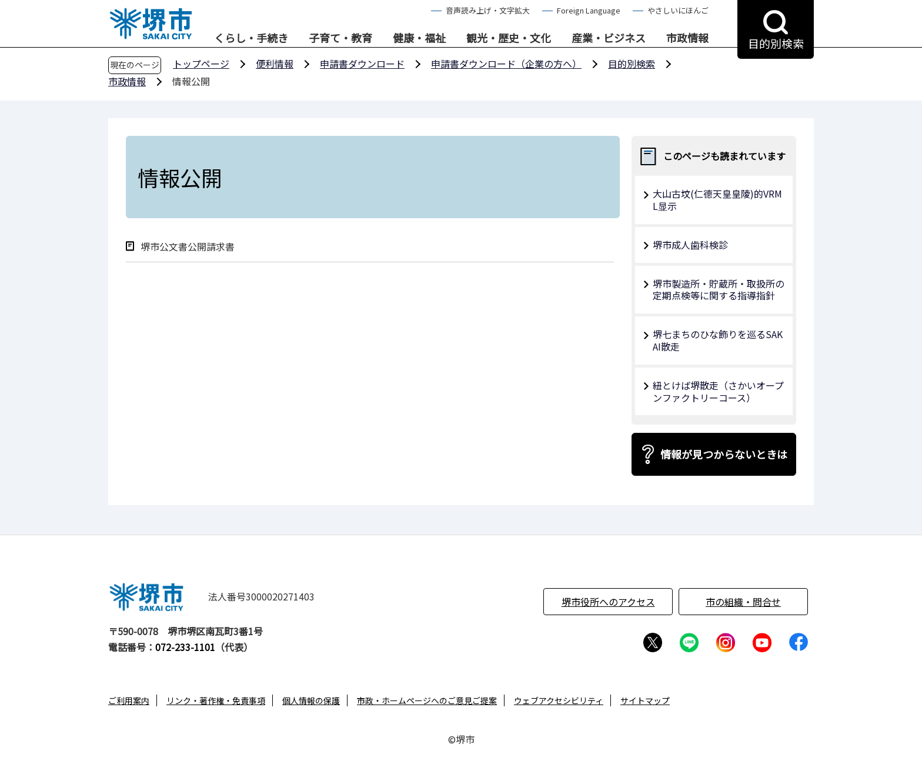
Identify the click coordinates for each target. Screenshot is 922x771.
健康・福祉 (419, 38)
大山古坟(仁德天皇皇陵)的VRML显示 (717, 199)
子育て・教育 (340, 38)
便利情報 (274, 63)
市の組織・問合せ (743, 602)
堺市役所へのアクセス (608, 602)
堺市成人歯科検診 (690, 245)
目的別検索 (631, 63)
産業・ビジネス (609, 38)
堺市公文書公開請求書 (188, 247)
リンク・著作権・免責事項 (215, 700)
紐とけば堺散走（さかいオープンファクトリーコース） (718, 391)
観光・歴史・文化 (508, 38)
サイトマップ (645, 700)
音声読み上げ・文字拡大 (488, 10)
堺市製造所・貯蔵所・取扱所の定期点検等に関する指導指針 (718, 289)
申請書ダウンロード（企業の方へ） (506, 63)
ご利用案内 (128, 700)
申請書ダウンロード (362, 63)
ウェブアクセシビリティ (558, 700)
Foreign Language (588, 10)
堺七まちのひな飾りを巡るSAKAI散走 (718, 340)
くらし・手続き (251, 38)
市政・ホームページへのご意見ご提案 (427, 700)
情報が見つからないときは (723, 454)
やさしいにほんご (678, 10)
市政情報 (687, 38)
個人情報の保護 (311, 700)
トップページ (201, 63)
